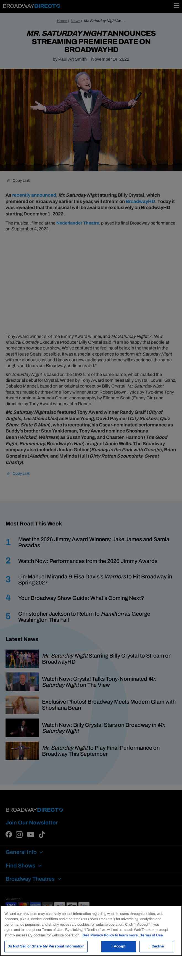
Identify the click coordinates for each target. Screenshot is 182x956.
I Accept (118, 946)
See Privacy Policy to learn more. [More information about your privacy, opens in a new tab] (111, 935)
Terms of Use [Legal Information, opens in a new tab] (151, 935)
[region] (91, 931)
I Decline (156, 946)
